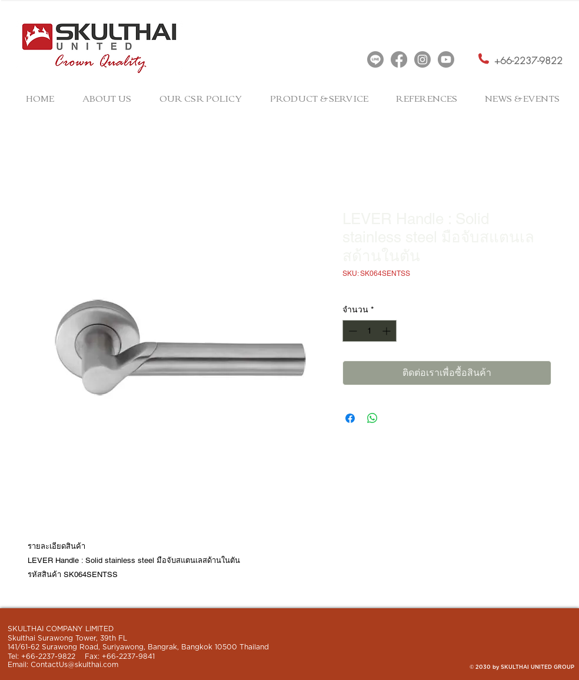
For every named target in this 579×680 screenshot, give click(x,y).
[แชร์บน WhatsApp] (372, 418)
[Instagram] (422, 59)
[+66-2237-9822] (528, 61)
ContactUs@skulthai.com (74, 664)
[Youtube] (446, 59)
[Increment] (387, 331)
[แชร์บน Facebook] (350, 418)
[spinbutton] (369, 331)
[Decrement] (351, 331)
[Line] (375, 59)
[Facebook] (399, 59)
